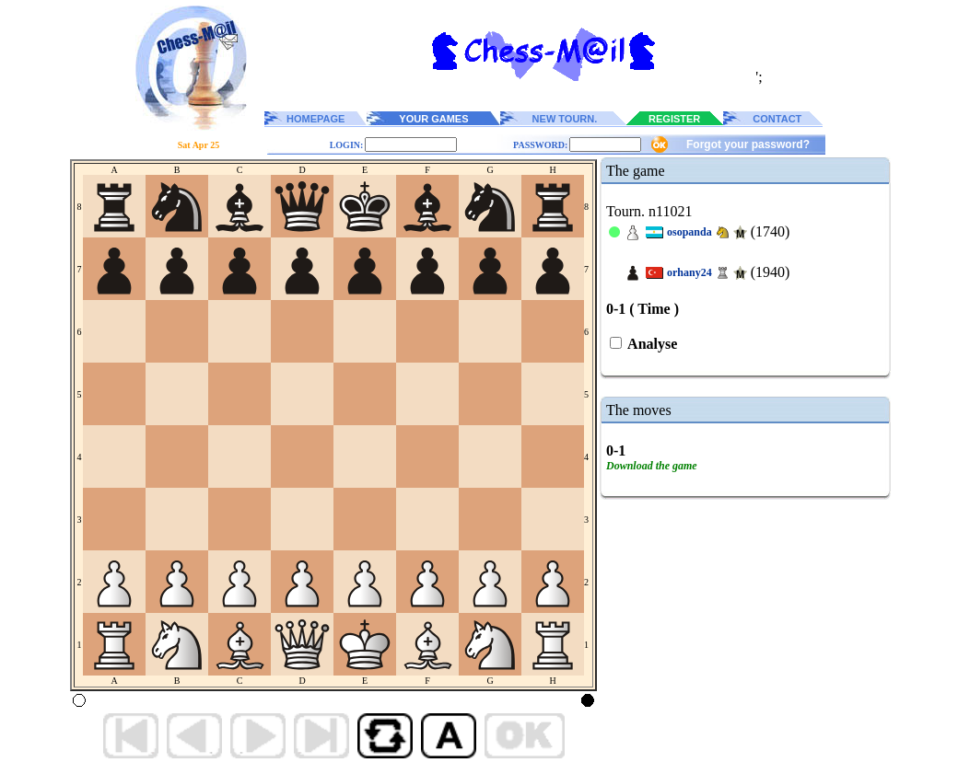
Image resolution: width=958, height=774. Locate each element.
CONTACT (777, 118)
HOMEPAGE (315, 118)
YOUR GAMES (433, 118)
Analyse (651, 344)
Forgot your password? (748, 144)
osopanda (689, 231)
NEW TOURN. (565, 118)
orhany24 (689, 272)
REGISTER (674, 118)
